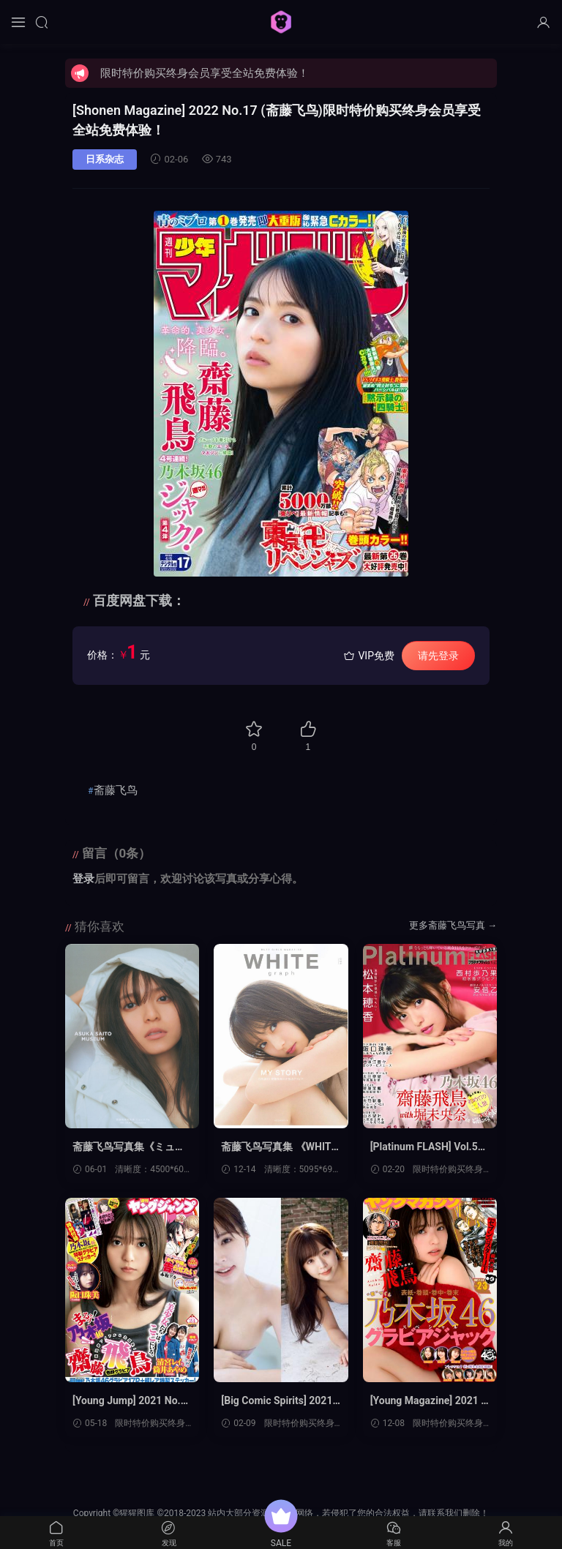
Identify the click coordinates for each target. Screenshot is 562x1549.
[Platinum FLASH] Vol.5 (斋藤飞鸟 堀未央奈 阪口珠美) (426, 1147)
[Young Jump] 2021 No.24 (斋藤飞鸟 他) (129, 1401)
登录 (83, 878)
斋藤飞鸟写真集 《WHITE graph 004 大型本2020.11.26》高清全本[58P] (279, 1147)
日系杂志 (105, 159)
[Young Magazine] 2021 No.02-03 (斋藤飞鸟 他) (429, 1401)
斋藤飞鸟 (116, 790)
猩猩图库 (281, 22)
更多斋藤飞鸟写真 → (453, 925)
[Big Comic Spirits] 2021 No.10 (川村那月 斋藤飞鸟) (276, 1401)
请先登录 (438, 655)
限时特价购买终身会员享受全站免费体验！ (204, 73)
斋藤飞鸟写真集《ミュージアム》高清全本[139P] (128, 1147)
